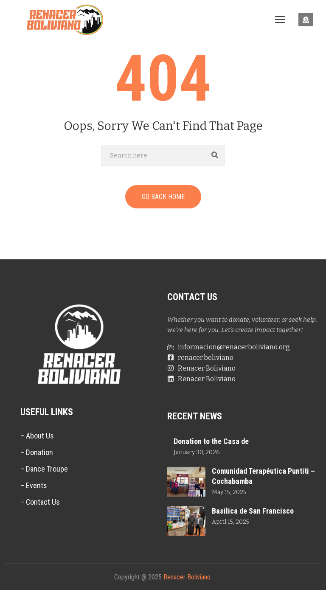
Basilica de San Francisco (253, 510)
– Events (33, 485)
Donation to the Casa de (211, 441)
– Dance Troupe (44, 468)
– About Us (37, 435)
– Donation (36, 452)
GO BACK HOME (163, 197)
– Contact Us (40, 501)
